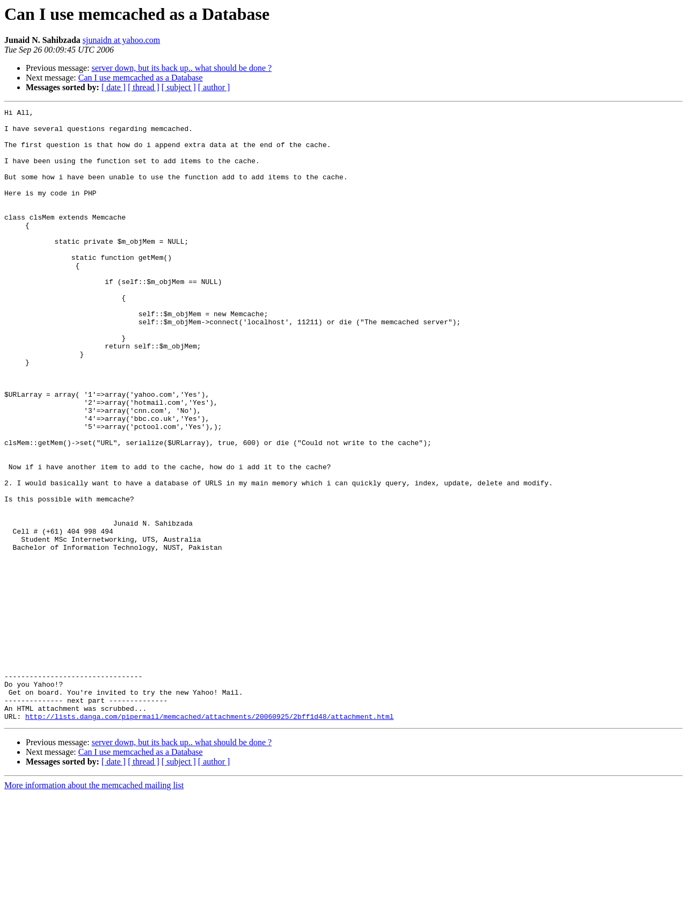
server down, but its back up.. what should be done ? (182, 67)
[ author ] (214, 87)
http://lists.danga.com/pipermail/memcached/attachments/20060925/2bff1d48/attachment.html (209, 838)
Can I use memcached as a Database (140, 77)
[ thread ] (143, 87)
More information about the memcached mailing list (94, 907)
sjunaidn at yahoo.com (121, 40)
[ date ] (113, 87)
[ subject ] (179, 87)
